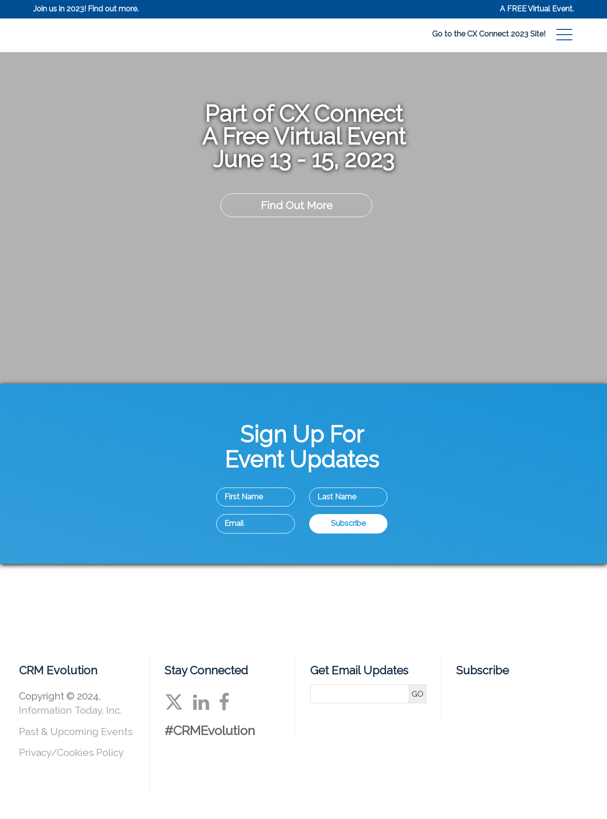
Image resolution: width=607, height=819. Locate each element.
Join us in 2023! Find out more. (85, 8)
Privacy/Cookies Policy (71, 752)
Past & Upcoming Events (76, 731)
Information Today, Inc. (70, 710)
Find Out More (296, 205)
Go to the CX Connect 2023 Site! (488, 33)
